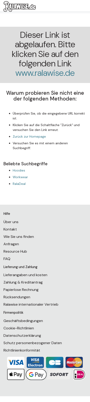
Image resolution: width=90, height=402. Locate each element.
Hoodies (19, 170)
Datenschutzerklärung (22, 335)
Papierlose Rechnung (21, 289)
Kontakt (10, 229)
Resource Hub (15, 251)
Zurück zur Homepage (29, 136)
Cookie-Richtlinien (18, 328)
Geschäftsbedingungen (23, 320)
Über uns (10, 221)
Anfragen (11, 244)
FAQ (6, 258)
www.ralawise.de (45, 73)
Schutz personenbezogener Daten (32, 342)
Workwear (20, 177)
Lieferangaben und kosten (25, 274)
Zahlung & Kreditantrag (23, 282)
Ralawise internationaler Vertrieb (30, 304)
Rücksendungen (16, 297)
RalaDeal (19, 184)
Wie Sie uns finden (18, 236)
